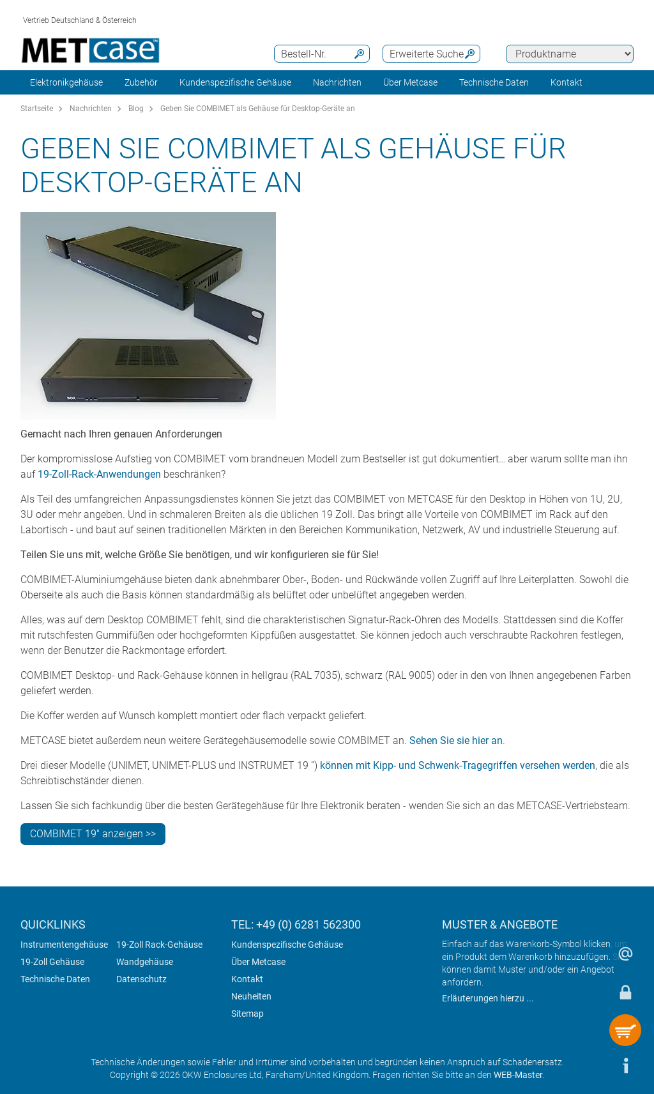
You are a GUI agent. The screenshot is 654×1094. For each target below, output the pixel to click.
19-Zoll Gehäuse (52, 962)
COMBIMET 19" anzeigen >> (93, 834)
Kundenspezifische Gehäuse (235, 82)
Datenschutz (141, 979)
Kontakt (247, 979)
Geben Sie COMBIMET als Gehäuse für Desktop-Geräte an (257, 108)
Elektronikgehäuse (66, 82)
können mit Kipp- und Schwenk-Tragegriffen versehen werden (457, 765)
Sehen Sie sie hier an (456, 740)
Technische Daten (55, 979)
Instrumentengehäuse (64, 944)
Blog (136, 108)
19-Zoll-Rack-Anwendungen (99, 474)
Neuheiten (251, 996)
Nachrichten (337, 82)
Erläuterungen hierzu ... (488, 998)
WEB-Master (518, 1075)
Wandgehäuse (144, 962)
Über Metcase (258, 962)
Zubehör (141, 82)
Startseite (36, 108)
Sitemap (247, 1013)
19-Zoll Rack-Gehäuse (159, 944)
